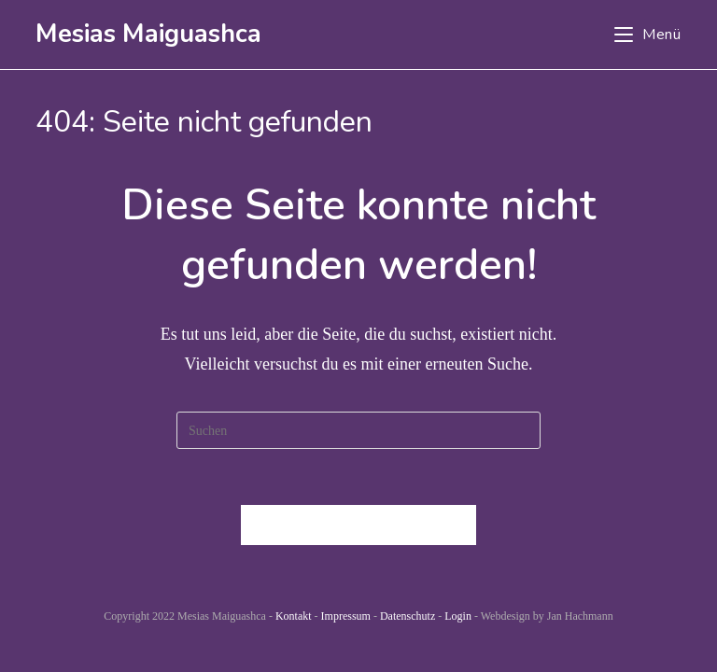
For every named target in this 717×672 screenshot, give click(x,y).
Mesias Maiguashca (148, 34)
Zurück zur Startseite (358, 525)
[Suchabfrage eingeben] (358, 430)
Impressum (346, 616)
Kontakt (293, 616)
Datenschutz (407, 616)
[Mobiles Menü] (648, 34)
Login (457, 616)
